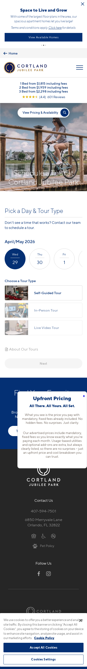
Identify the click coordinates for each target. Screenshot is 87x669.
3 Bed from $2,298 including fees (43, 90)
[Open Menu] (79, 67)
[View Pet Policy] (43, 544)
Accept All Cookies (43, 647)
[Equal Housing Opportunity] (33, 534)
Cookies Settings (43, 659)
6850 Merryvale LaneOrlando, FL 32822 (43, 521)
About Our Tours (21, 348)
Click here (69, 27)
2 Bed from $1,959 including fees (43, 86)
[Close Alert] (10, 6)
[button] (41, 44)
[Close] (81, 620)
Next (43, 362)
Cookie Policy (44, 638)
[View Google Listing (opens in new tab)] (43, 96)
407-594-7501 (43, 510)
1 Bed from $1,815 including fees (43, 82)
